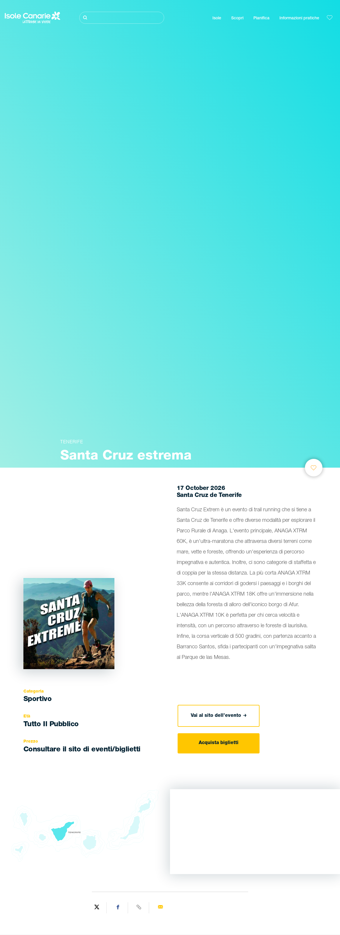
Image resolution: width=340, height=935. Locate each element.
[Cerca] (121, 18)
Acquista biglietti (218, 743)
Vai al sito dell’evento (219, 716)
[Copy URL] (139, 907)
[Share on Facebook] (118, 907)
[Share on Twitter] (97, 907)
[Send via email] (160, 907)
